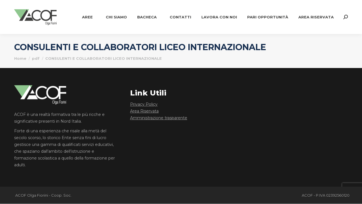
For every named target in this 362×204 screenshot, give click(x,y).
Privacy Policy (144, 104)
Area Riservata (144, 111)
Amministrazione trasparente (158, 117)
